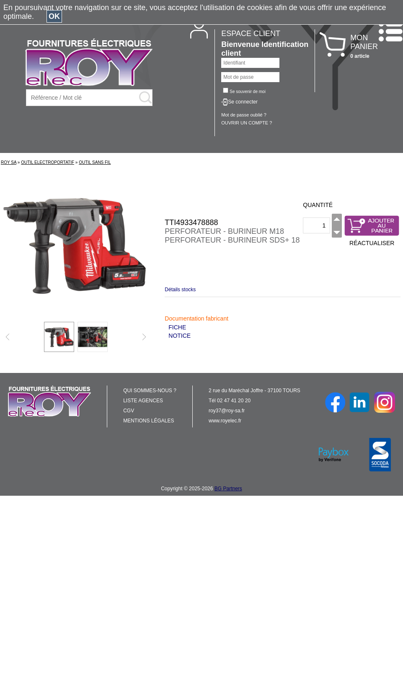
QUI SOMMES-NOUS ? (149, 390)
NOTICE (179, 335)
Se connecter (243, 102)
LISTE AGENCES (143, 401)
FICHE (177, 327)
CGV (128, 411)
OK (54, 16)
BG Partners (228, 489)
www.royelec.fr (225, 421)
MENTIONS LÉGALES (148, 421)
